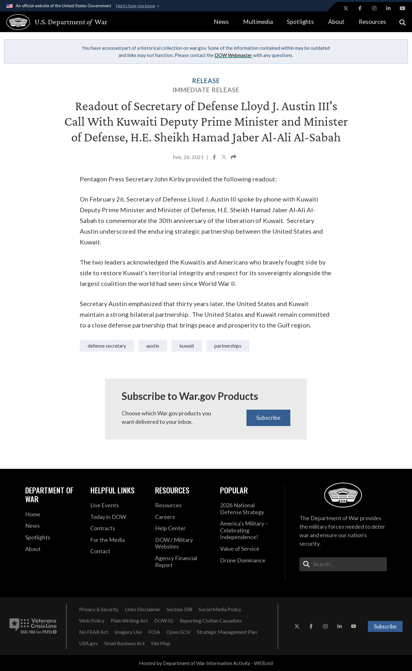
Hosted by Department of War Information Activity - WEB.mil (206, 663)
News (221, 21)
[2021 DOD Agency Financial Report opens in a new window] (183, 561)
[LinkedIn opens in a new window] (388, 8)
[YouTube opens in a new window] (402, 8)
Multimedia (258, 21)
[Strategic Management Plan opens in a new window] (227, 632)
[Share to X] (224, 158)
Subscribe (268, 417)
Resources (372, 21)
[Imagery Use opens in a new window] (128, 632)
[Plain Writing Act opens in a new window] (129, 620)
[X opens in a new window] (346, 8)
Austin (152, 346)
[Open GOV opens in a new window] (178, 632)
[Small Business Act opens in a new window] (124, 643)
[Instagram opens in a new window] (374, 8)
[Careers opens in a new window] (183, 517)
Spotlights (300, 21)
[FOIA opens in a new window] (154, 632)
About (336, 21)
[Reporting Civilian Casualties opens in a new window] (211, 620)
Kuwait (186, 346)
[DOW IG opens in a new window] (164, 620)
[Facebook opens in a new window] (360, 8)
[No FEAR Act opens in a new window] (93, 632)
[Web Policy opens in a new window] (91, 620)
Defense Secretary (107, 346)
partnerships (227, 346)
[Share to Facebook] (215, 158)
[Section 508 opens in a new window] (179, 609)
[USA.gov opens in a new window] (88, 643)
